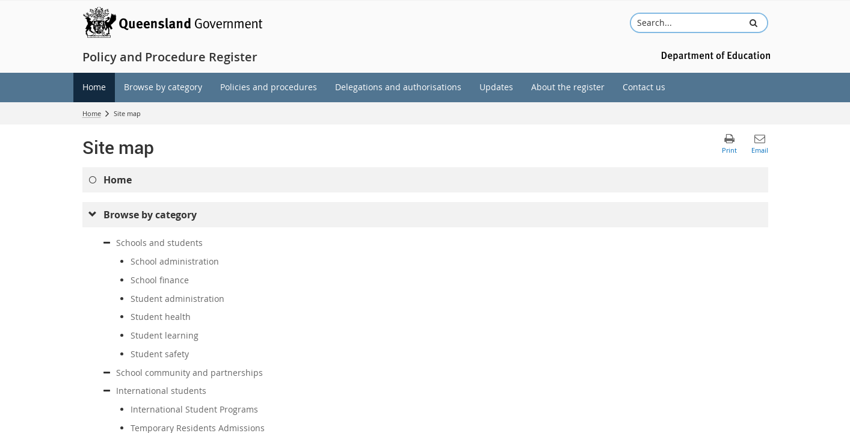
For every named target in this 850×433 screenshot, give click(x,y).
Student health (161, 316)
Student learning (165, 335)
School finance (160, 280)
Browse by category (150, 214)
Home (91, 113)
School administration (175, 261)
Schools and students (159, 242)
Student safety (160, 354)
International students (161, 390)
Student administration (177, 298)
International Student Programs (194, 409)
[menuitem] (94, 87)
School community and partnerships (189, 372)
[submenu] (92, 214)
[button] (752, 23)
